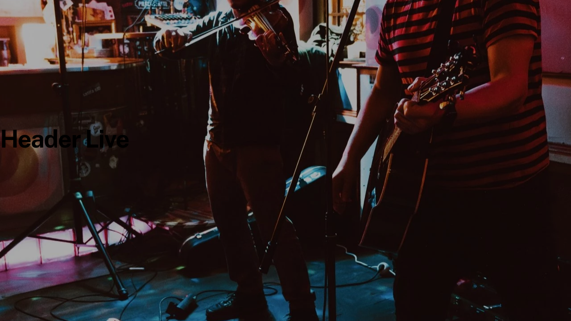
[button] (19, 301)
